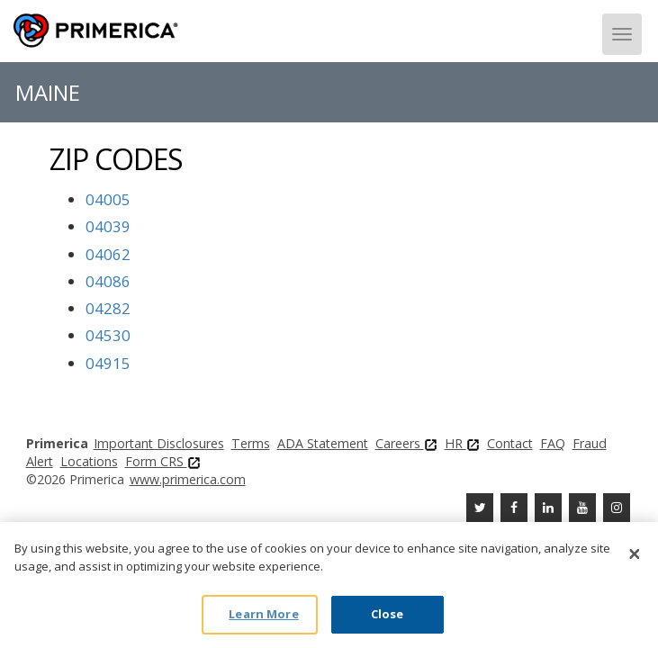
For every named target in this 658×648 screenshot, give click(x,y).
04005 (108, 199)
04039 (108, 226)
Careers (406, 443)
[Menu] (622, 34)
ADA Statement (322, 443)
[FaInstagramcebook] (616, 507)
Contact (510, 443)
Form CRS (163, 461)
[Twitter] (479, 507)
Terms (250, 443)
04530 (108, 335)
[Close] (634, 553)
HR (462, 443)
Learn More (263, 614)
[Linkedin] (548, 507)
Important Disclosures (159, 443)
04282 (108, 308)
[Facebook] (513, 507)
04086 (108, 281)
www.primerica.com (188, 479)
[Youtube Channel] (582, 507)
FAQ (552, 443)
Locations (89, 461)
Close (387, 614)
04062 (108, 254)
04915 (108, 363)
